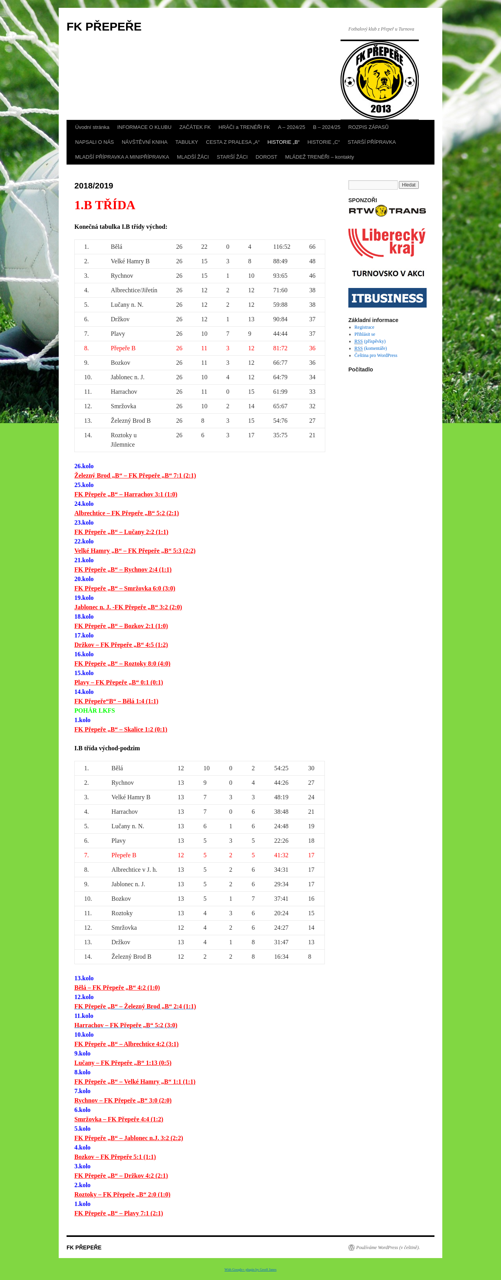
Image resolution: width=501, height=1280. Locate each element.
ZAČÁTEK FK (195, 127)
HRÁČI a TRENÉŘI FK (244, 127)
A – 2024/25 (291, 127)
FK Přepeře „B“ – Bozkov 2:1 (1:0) (121, 626)
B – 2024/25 (327, 127)
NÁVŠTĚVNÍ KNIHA (145, 142)
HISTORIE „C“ (323, 142)
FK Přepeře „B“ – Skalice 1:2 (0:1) (120, 729)
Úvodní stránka (92, 127)
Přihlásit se (365, 334)
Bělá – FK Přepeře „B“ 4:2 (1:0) (117, 987)
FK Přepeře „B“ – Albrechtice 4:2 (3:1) (126, 1044)
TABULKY (186, 142)
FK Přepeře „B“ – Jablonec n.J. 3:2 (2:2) (128, 1138)
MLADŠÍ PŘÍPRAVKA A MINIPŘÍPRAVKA (122, 157)
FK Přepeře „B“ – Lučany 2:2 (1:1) (121, 532)
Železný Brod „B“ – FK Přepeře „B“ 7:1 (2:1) (135, 475)
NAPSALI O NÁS (94, 142)
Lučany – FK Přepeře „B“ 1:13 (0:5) (122, 1062)
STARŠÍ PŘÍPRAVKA (372, 142)
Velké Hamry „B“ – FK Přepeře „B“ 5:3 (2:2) (135, 550)
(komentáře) (371, 348)
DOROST (267, 157)
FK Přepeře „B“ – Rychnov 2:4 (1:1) (122, 569)
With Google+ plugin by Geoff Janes (251, 1269)
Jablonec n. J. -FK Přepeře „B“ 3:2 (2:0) (128, 607)
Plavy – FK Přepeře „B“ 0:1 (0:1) (118, 682)
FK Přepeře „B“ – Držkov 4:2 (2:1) (121, 1175)
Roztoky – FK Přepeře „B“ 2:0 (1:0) (122, 1194)
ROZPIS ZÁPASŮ (368, 127)
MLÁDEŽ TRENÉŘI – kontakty (319, 157)
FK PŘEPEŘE (104, 26)
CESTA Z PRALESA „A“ (233, 142)
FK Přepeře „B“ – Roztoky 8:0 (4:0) (122, 663)
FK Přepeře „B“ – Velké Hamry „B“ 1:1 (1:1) (134, 1081)
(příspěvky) (370, 341)
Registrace (365, 327)
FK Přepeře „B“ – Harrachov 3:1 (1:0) (125, 494)
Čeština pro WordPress (376, 355)
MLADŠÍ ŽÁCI (193, 157)
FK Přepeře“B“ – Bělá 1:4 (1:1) (116, 701)
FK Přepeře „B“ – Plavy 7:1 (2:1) (118, 1213)
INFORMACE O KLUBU (144, 127)
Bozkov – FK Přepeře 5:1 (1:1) (115, 1156)
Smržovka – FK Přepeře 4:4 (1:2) (118, 1119)
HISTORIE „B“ (283, 142)
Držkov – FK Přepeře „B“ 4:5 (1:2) (121, 644)
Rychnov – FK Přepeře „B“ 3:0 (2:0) (122, 1100)
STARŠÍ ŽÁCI (232, 157)
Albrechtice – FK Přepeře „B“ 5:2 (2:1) (126, 513)
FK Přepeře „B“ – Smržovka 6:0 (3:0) (124, 588)
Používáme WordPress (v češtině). (388, 1247)
